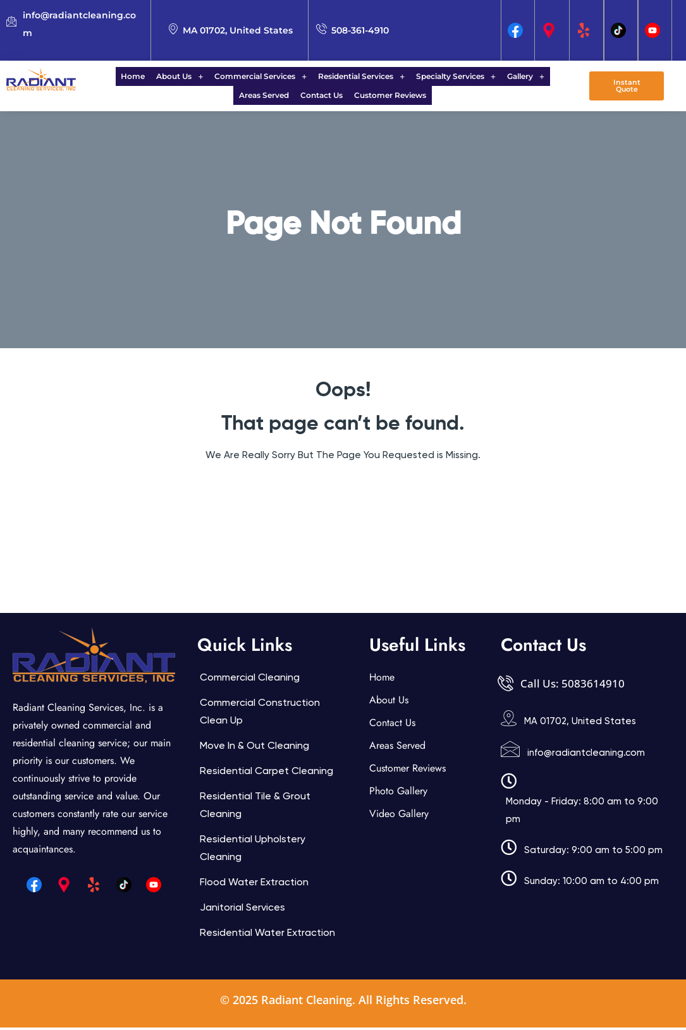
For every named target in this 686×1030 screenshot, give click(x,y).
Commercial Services (234, 77)
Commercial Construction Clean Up (260, 714)
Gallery (487, 77)
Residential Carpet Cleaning (266, 773)
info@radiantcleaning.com (586, 755)
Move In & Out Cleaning (254, 748)
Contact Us (293, 97)
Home (114, 77)
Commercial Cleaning (250, 680)
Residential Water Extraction (267, 935)
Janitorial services (242, 910)
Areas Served (539, 77)
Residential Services (331, 77)
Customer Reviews (358, 97)
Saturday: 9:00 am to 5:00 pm (593, 852)
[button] (157, 77)
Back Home (343, 495)
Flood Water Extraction (254, 884)
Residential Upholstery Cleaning (252, 850)
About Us (156, 77)
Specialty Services (422, 77)
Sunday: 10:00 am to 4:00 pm (591, 883)
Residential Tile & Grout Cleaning (255, 807)
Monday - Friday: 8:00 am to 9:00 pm (582, 812)
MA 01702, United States (580, 723)
